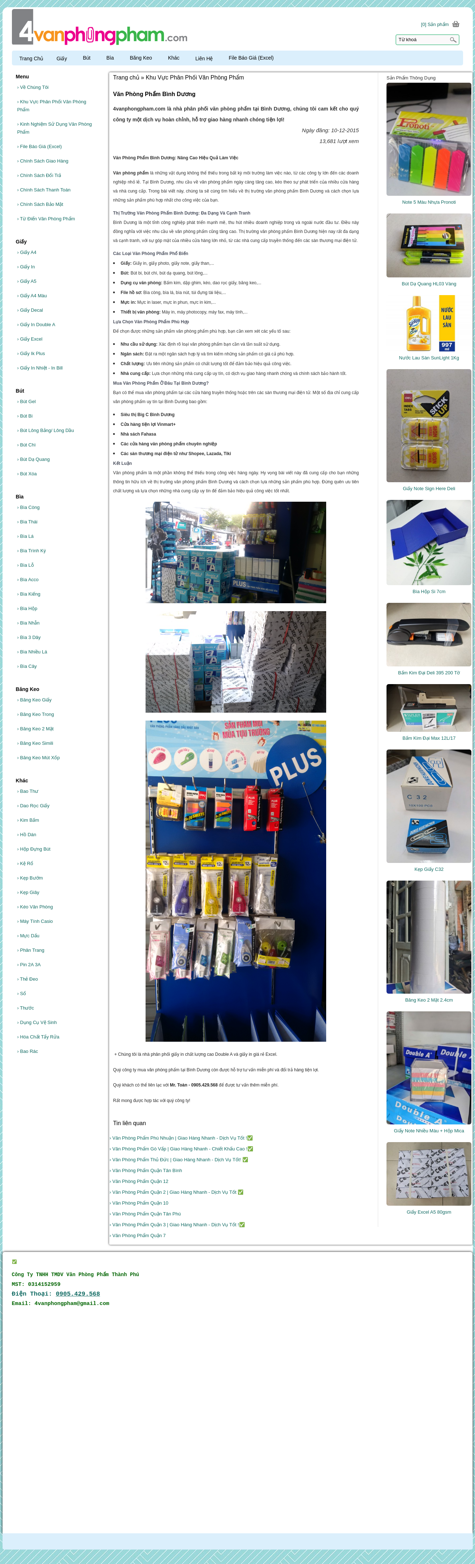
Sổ (21, 993)
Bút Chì (26, 445)
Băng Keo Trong (35, 714)
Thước (25, 1008)
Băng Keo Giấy (34, 700)
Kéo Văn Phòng (35, 907)
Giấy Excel (30, 339)
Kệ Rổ (25, 863)
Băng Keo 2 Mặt (35, 728)
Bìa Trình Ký (31, 550)
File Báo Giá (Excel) (39, 146)
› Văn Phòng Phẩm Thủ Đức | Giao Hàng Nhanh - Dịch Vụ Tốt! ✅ (178, 1159)
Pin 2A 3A (29, 964)
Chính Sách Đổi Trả (39, 175)
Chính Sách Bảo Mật (40, 204)
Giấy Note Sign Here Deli (429, 488)
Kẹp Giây (28, 892)
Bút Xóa (27, 473)
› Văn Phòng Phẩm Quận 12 (138, 1181)
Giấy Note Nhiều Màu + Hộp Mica (429, 1130)
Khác (177, 58)
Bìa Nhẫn (28, 623)
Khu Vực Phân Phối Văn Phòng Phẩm (51, 105)
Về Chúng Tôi (33, 87)
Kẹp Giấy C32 (428, 869)
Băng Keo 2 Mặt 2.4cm (429, 1000)
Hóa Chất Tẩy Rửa (38, 1037)
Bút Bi (25, 416)
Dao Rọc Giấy (33, 805)
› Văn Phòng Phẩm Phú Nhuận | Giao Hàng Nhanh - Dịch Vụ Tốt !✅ (181, 1138)
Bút (90, 58)
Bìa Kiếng (28, 594)
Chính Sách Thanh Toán (44, 190)
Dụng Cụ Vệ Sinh (37, 1022)
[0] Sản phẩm (435, 24)
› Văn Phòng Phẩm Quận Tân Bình (145, 1170)
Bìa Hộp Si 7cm (429, 591)
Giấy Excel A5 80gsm (429, 1212)
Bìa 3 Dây (29, 637)
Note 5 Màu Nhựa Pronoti (428, 202)
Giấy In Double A (36, 324)
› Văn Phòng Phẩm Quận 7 (137, 1235)
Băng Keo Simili (35, 743)
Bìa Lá (25, 536)
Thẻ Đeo (27, 979)
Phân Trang (30, 950)
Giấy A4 (26, 252)
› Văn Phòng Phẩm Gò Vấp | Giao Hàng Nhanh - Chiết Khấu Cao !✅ (181, 1149)
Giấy (64, 58)
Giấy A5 (26, 281)
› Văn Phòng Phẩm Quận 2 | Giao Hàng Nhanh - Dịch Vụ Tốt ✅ (176, 1192)
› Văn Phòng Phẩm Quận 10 (138, 1203)
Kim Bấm (28, 820)
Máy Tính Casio (35, 921)
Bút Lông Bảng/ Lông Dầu (45, 430)
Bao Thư (28, 791)
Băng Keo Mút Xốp (38, 757)
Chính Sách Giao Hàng (43, 161)
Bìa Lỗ (25, 565)
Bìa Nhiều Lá (32, 651)
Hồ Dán (26, 834)
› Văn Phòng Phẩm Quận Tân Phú (145, 1214)
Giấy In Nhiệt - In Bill (40, 368)
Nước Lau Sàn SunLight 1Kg (429, 357)
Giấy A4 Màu (32, 295)
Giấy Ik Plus (31, 353)
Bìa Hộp (27, 608)
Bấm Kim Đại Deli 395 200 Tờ (429, 672)
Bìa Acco (28, 579)
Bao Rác (27, 1051)
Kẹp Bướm (30, 878)
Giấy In (26, 266)
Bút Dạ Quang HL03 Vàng (429, 283)
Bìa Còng (28, 507)
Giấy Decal (30, 310)
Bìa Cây (27, 666)
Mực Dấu (28, 935)
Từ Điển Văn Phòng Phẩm (46, 218)
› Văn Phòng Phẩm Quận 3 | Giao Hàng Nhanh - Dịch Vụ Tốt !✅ (177, 1224)
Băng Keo (144, 58)
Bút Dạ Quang (33, 459)
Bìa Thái (27, 521)
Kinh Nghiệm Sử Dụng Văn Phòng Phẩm (54, 128)
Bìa (113, 58)
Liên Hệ (207, 58)
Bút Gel (26, 401)
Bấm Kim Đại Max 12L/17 (428, 738)
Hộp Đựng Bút (34, 849)
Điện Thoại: (56, 1294)
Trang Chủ (32, 58)
